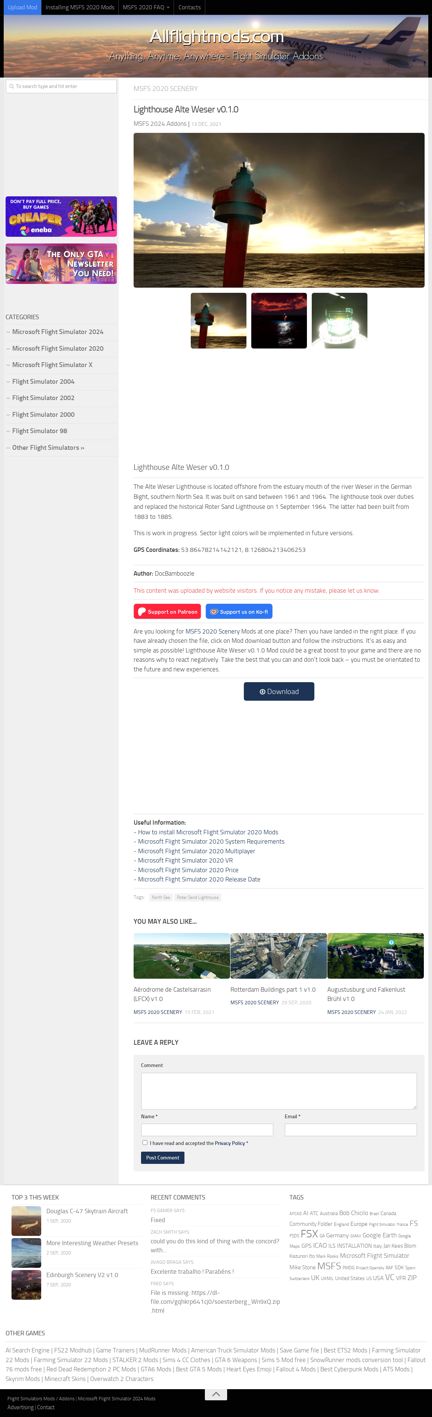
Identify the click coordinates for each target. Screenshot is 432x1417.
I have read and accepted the (195, 1143)
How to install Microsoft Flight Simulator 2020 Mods (208, 832)
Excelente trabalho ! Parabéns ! (192, 1271)
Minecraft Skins (65, 1378)
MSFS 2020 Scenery (166, 88)
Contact (46, 1407)
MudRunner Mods (163, 1350)
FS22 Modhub (73, 1350)
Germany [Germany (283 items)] (337, 1235)
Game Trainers (115, 1350)
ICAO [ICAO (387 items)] (320, 1245)
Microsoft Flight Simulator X (52, 365)
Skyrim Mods (23, 1378)
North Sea (161, 897)
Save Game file (299, 1350)
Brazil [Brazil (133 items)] (374, 1213)
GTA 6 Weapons (236, 1360)
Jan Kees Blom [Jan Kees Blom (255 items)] (399, 1246)
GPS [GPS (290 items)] (306, 1245)
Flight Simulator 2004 (43, 381)
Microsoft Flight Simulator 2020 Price (188, 870)
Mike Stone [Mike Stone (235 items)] (302, 1267)
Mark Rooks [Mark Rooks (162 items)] (327, 1256)
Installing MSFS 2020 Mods (80, 7)
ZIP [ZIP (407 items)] (412, 1278)
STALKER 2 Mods (135, 1360)
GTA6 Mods (156, 1369)
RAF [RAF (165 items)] (389, 1267)
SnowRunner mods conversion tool (356, 1360)
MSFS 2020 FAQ (143, 7)
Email (293, 1116)
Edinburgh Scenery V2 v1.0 (82, 1275)
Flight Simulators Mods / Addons (41, 1398)
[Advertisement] (279, 406)
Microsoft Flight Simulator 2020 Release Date (199, 879)
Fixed (158, 1220)
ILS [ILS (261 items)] (332, 1246)
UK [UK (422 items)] (315, 1278)
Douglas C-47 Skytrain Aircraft (87, 1211)
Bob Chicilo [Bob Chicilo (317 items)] (353, 1213)
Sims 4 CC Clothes (186, 1360)
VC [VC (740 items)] (390, 1277)
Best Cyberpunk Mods (349, 1369)
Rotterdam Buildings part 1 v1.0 (273, 989)
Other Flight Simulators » (48, 448)
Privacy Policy (230, 1143)
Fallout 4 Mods (296, 1369)
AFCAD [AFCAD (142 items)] (295, 1213)
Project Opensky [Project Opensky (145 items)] (370, 1268)
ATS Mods (396, 1369)
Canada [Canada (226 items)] (388, 1213)
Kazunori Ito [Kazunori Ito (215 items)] (302, 1256)
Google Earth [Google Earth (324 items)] (380, 1235)
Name (149, 1116)
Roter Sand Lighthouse (198, 897)
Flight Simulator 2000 (43, 414)
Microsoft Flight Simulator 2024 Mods (117, 1398)
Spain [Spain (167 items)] (410, 1267)
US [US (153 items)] (369, 1278)
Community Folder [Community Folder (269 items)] (311, 1224)
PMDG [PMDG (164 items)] (348, 1267)
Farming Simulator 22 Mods (71, 1360)
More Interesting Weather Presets (92, 1243)
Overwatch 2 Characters (122, 1378)
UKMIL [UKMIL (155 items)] (327, 1278)
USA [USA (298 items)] (378, 1278)
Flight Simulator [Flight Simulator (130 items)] (382, 1224)
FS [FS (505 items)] (414, 1223)
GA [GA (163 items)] (322, 1235)
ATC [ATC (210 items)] (314, 1213)
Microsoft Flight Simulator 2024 (58, 332)
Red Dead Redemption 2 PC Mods (91, 1369)
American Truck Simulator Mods (233, 1350)
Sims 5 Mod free (284, 1360)
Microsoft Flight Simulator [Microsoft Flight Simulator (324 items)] (374, 1255)
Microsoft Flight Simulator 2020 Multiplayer (196, 851)
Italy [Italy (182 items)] (377, 1246)
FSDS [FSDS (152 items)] (294, 1235)
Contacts (189, 7)
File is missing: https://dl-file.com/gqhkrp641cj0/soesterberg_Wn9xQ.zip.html (215, 1301)
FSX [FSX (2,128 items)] (309, 1233)
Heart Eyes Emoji (249, 1369)
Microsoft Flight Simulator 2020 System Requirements (211, 841)
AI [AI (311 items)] (305, 1213)
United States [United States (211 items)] (350, 1278)
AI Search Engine (28, 1350)
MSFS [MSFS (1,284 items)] (329, 1266)
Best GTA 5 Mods (199, 1369)
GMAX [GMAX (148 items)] (355, 1235)
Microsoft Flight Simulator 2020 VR (185, 860)
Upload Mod (22, 7)
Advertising (20, 1407)
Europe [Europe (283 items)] (358, 1223)
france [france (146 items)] (402, 1224)
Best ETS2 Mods (345, 1350)
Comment (152, 1065)
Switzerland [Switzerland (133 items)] (299, 1278)
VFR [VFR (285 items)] (401, 1278)
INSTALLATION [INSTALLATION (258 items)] (354, 1246)
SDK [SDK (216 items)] (399, 1267)
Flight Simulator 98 (39, 431)
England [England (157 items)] (341, 1224)
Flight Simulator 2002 (43, 398)
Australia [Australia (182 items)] (329, 1213)
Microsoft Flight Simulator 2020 (58, 348)
